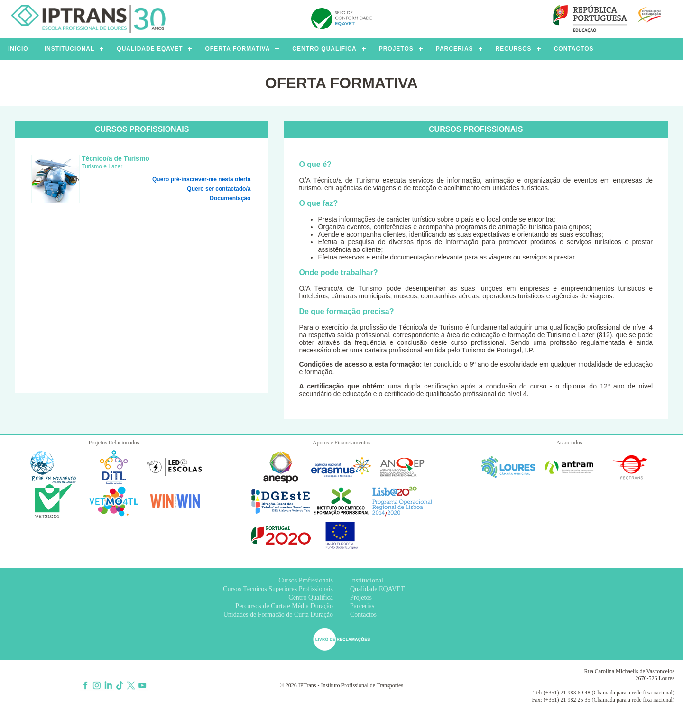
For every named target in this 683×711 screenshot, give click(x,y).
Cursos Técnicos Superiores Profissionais (278, 588)
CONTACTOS (574, 49)
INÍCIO (18, 49)
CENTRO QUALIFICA (324, 49)
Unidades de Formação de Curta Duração (278, 614)
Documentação (230, 198)
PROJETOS (396, 49)
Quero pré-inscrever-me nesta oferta (201, 179)
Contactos (363, 614)
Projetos (361, 597)
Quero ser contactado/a (218, 188)
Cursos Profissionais (305, 580)
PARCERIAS (454, 49)
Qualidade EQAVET (377, 588)
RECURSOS (514, 49)
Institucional (366, 580)
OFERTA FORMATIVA (237, 49)
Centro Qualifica (310, 597)
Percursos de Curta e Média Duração (284, 605)
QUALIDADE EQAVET (150, 49)
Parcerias (362, 605)
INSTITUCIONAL (70, 49)
